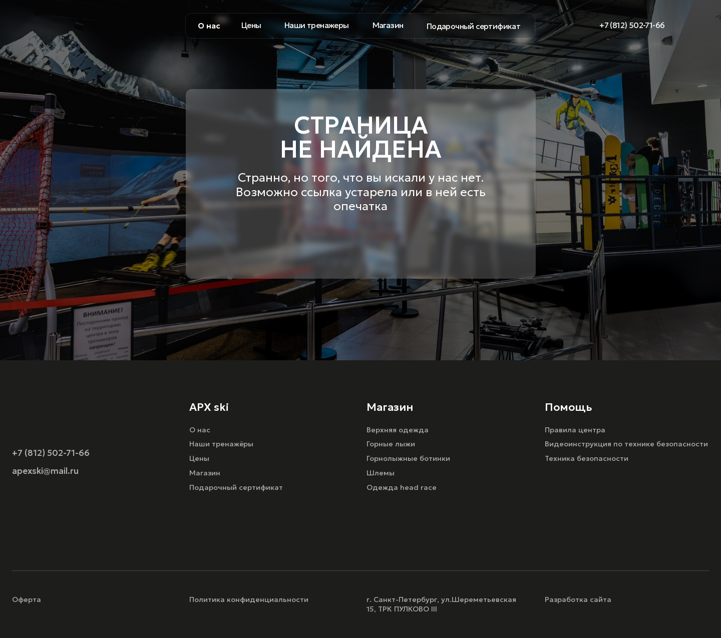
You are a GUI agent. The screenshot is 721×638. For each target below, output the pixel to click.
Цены (199, 458)
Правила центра (575, 429)
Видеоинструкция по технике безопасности (626, 443)
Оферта (26, 599)
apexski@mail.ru (45, 471)
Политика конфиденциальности (248, 599)
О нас (199, 429)
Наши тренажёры (221, 443)
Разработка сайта (578, 599)
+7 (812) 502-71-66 (51, 453)
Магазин (204, 472)
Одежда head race (402, 487)
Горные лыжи (391, 443)
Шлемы (381, 472)
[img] (701, 25)
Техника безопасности (586, 458)
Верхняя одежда (398, 429)
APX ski (209, 407)
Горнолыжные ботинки (408, 458)
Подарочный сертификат (236, 487)
